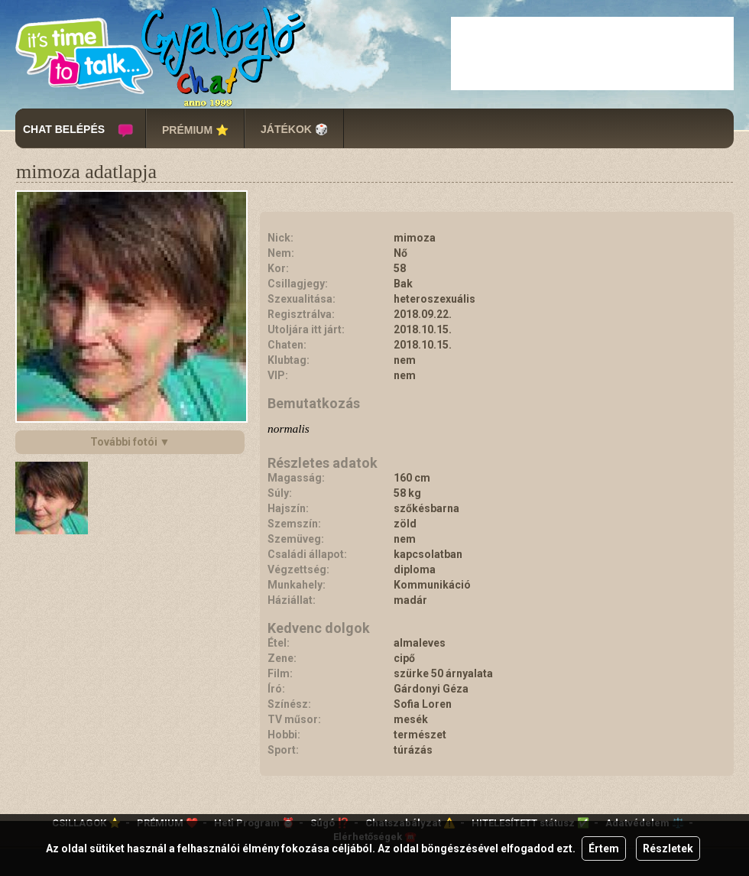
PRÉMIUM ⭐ (195, 130)
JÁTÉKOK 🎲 (294, 129)
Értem (603, 848)
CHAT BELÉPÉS (64, 129)
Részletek (668, 848)
